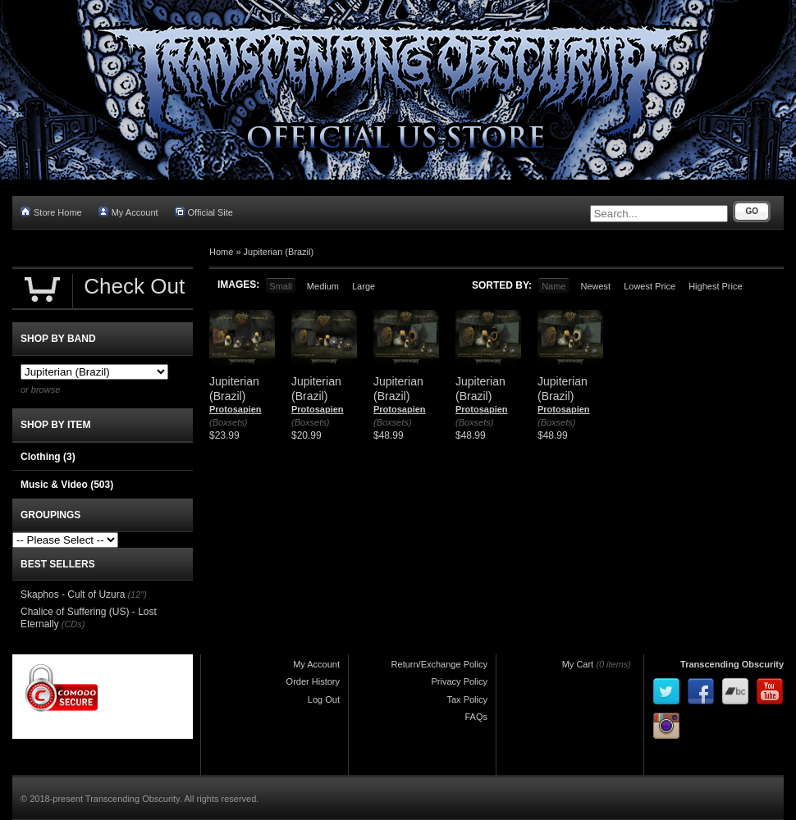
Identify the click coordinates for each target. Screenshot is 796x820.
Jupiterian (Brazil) (279, 252)
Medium (323, 286)
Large (363, 286)
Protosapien (235, 409)
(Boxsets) (228, 422)
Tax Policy (466, 699)
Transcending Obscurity (732, 664)
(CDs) (73, 624)
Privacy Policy (459, 681)
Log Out (324, 699)
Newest (595, 286)
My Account (128, 212)
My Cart (578, 664)
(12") (136, 594)
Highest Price (715, 286)
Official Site (204, 212)
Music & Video (67, 484)
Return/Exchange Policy (439, 664)
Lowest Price (649, 286)
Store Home (51, 212)
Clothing (48, 456)
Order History (313, 681)
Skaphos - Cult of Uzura (73, 594)
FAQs (475, 717)
